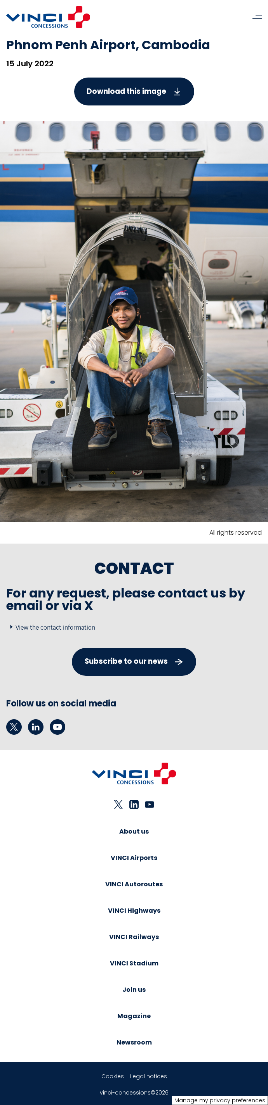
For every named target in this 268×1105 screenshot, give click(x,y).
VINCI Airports (134, 857)
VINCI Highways (134, 910)
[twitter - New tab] (14, 727)
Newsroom (134, 1042)
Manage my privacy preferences (219, 1100)
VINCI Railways (134, 936)
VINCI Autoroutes (134, 884)
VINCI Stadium (134, 963)
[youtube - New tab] (57, 727)
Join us (134, 989)
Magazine (134, 1016)
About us (134, 831)
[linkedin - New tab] (36, 727)
